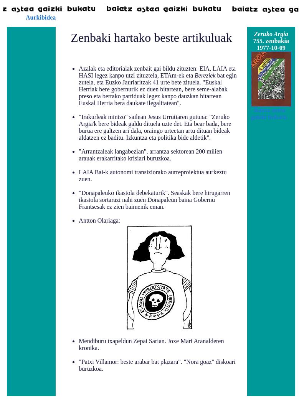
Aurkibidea (41, 17)
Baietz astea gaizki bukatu (269, 113)
